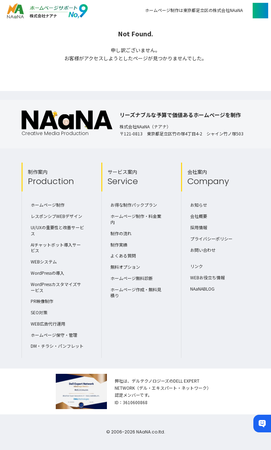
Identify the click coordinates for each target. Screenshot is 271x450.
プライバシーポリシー (211, 239)
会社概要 (198, 216)
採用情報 (198, 227)
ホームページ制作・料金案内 (135, 219)
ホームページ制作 (48, 205)
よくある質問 (123, 256)
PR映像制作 (42, 301)
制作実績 (118, 245)
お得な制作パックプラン (133, 205)
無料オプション (125, 267)
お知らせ (198, 205)
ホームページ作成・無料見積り (135, 292)
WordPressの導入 (47, 273)
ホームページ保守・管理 (54, 335)
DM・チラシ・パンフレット (57, 346)
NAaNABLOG (202, 289)
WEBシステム (44, 261)
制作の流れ (121, 233)
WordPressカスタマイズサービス (56, 287)
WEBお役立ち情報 (207, 277)
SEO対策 (39, 312)
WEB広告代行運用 (48, 324)
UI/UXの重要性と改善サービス (57, 230)
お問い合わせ (203, 250)
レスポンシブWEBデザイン (56, 216)
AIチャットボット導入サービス (56, 248)
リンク (196, 266)
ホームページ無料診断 (131, 278)
